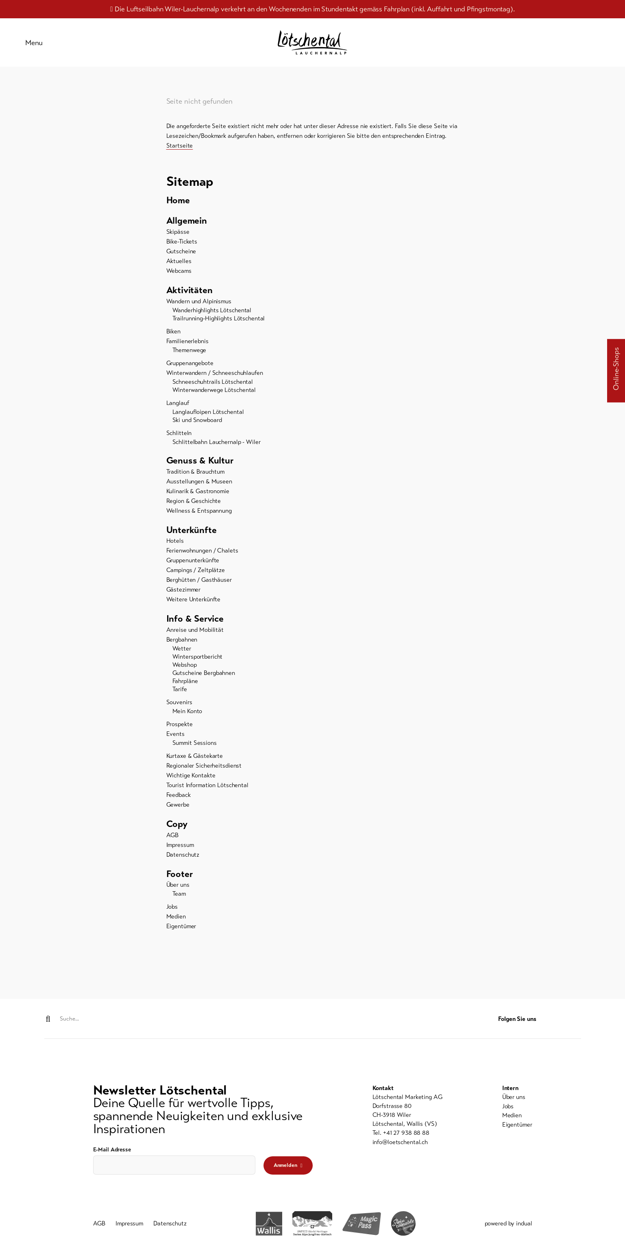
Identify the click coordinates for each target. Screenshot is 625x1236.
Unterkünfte (192, 535)
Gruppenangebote (189, 368)
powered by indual (508, 1224)
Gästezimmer (183, 595)
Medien (176, 924)
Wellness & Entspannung (199, 516)
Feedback (178, 801)
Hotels (175, 547)
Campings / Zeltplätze (195, 576)
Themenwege (189, 355)
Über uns (177, 892)
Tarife (179, 695)
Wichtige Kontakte (191, 782)
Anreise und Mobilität (195, 636)
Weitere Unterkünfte (193, 605)
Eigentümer (181, 934)
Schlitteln (179, 438)
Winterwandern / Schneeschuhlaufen (214, 377)
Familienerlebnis (187, 346)
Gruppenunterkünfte (193, 566)
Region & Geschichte (193, 506)
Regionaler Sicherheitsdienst (204, 772)
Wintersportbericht (197, 663)
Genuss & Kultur (201, 465)
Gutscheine (181, 255)
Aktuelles (179, 265)
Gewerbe (177, 811)
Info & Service (196, 625)
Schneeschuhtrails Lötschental (212, 386)
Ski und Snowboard (197, 425)
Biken (173, 336)
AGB (172, 842)
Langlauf (177, 407)
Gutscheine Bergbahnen (203, 679)
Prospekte (179, 730)
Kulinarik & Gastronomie (197, 496)
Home (178, 204)
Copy (177, 831)
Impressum (180, 851)
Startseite (179, 148)
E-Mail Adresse (112, 1150)
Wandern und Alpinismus (198, 306)
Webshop (184, 671)
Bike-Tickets (182, 246)
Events (175, 740)
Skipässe (177, 236)
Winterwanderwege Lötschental (214, 394)
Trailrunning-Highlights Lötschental (218, 323)
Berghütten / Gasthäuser (199, 586)
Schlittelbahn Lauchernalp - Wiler (216, 446)
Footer (180, 881)
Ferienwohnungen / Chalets (202, 556)
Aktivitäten (190, 295)
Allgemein (187, 225)
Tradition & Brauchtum (195, 477)
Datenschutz (183, 861)
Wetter (181, 655)
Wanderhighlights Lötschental (212, 315)
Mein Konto (187, 717)
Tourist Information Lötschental (207, 791)
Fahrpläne (185, 687)
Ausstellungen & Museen (199, 486)
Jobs (172, 914)
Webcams (179, 275)
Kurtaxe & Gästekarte (194, 762)
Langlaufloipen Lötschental (208, 416)
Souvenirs (179, 708)
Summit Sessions (194, 749)
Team (179, 901)
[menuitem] (312, 203)
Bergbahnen (182, 646)
